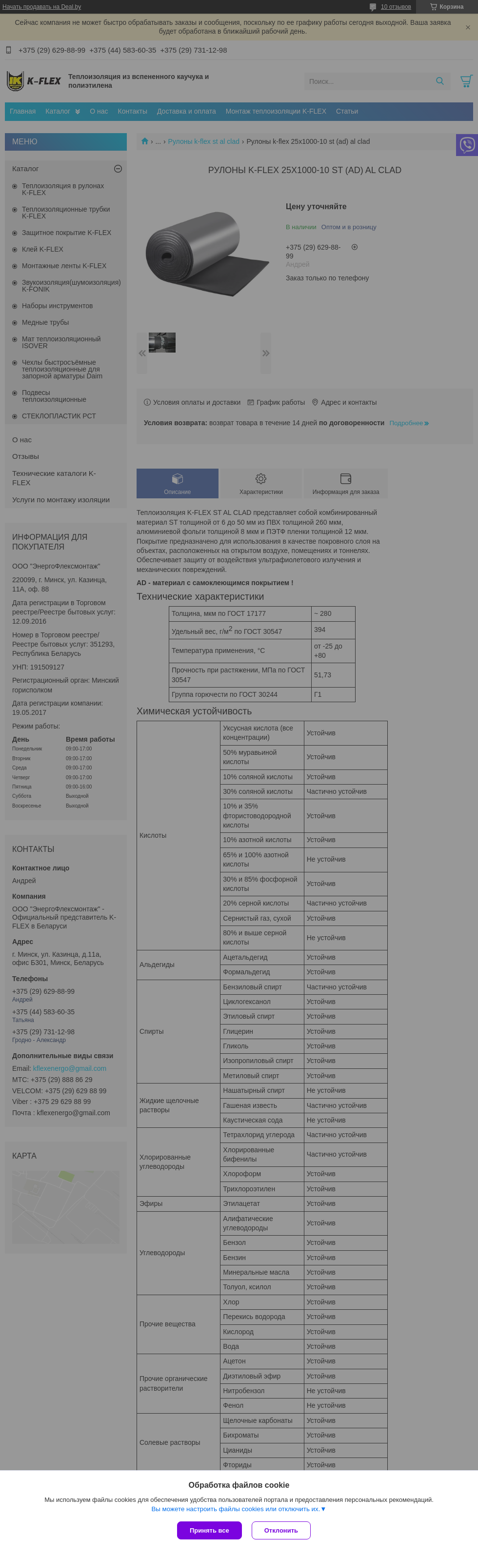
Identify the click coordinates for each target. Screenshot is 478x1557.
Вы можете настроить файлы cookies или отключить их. (235, 1509)
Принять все (209, 1530)
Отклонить (281, 1530)
